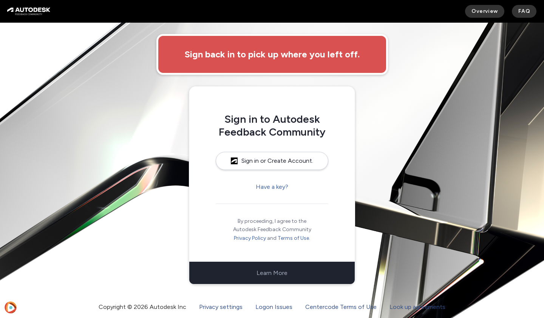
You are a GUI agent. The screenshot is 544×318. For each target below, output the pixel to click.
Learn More (272, 272)
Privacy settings (221, 306)
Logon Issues (273, 306)
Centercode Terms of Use (341, 306)
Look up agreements (417, 306)
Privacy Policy (250, 238)
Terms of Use (293, 238)
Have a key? (272, 186)
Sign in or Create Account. (272, 160)
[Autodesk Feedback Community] (28, 11)
